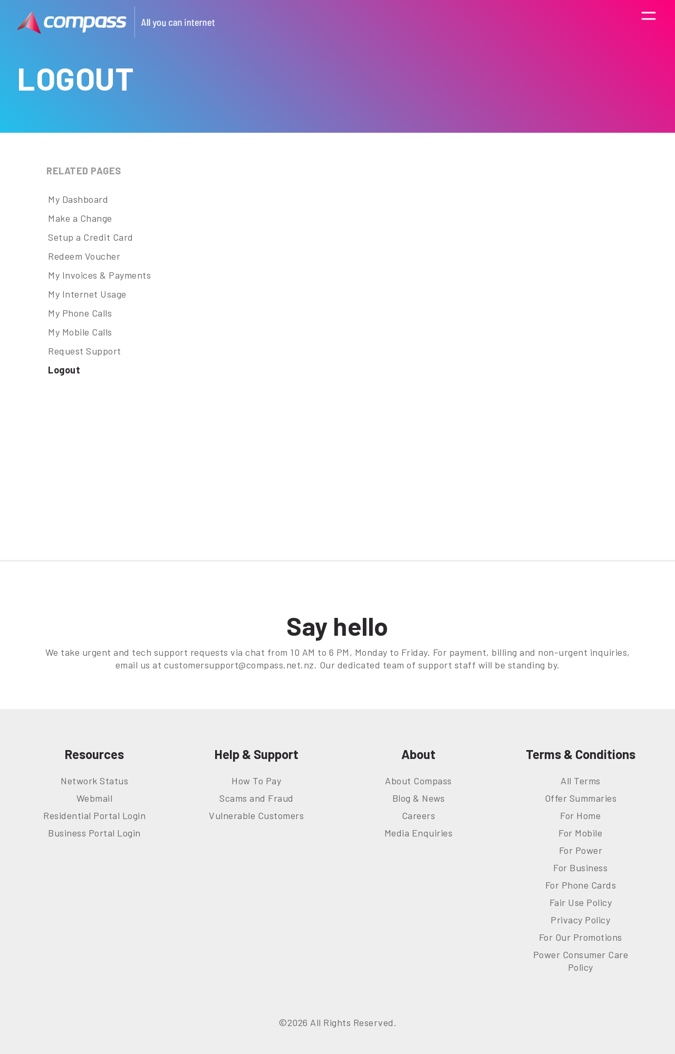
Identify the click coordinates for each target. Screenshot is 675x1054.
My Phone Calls (80, 313)
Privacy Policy (580, 919)
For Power (581, 850)
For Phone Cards (580, 885)
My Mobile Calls (80, 332)
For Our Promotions (580, 937)
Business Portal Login (94, 833)
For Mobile (580, 833)
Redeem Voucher (84, 256)
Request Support (84, 351)
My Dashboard (78, 199)
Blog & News (418, 798)
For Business (580, 867)
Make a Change (80, 218)
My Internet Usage (87, 294)
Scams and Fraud (256, 798)
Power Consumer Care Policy (581, 961)
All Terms (581, 780)
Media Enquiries (418, 833)
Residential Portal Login (94, 815)
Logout (64, 370)
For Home (580, 815)
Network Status (94, 780)
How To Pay (256, 780)
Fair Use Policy (580, 902)
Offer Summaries (581, 798)
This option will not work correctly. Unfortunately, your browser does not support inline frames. (440, 351)
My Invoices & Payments (99, 275)
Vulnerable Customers (256, 815)
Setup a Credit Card (90, 237)
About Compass (418, 780)
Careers (419, 815)
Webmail (94, 798)
